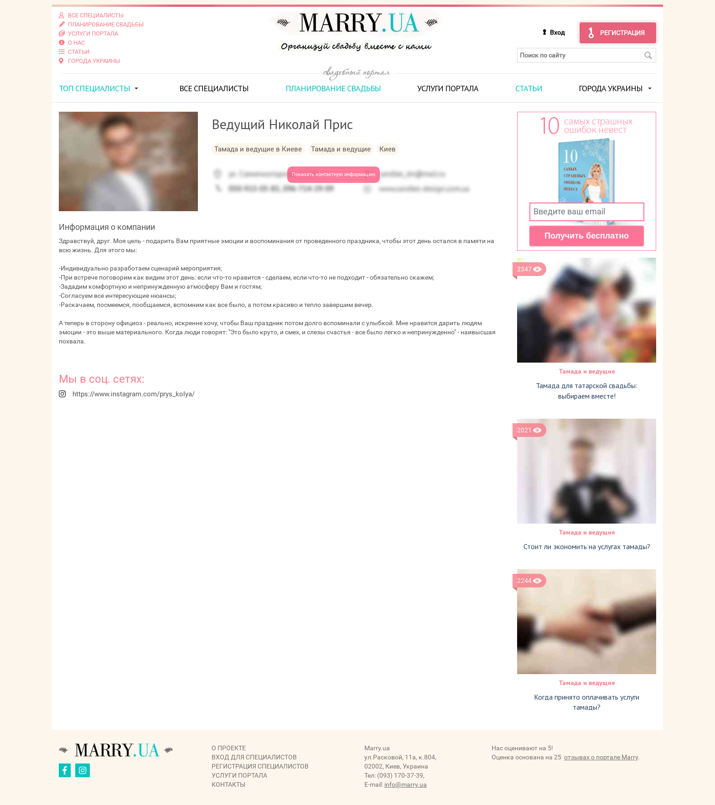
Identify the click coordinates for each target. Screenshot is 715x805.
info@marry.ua (405, 784)
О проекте (229, 748)
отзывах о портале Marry (601, 757)
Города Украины (610, 88)
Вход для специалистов (254, 757)
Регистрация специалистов (260, 766)
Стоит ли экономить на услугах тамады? (586, 546)
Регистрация (622, 32)
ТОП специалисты (94, 88)
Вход (557, 32)
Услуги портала (447, 88)
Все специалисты (214, 88)
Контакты (228, 784)
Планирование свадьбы (333, 88)
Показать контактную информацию (333, 174)
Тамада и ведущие (587, 371)
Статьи (528, 88)
